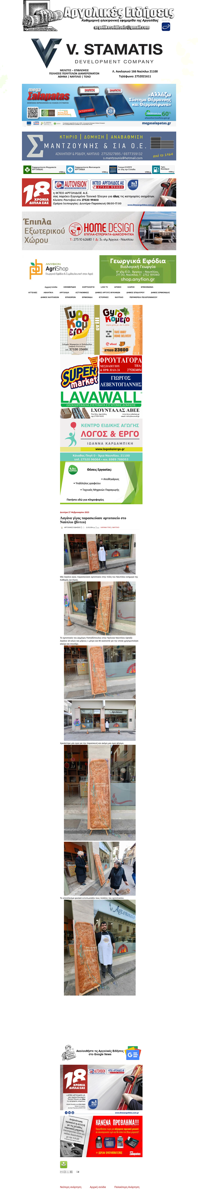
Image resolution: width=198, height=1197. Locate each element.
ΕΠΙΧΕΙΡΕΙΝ (70, 297)
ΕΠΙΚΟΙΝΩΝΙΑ (147, 287)
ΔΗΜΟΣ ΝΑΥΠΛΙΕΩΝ (50, 297)
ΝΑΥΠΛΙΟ (119, 297)
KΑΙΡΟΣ (131, 287)
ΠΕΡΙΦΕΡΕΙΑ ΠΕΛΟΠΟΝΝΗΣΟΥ (143, 297)
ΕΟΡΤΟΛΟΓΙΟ (88, 287)
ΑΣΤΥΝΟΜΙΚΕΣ (82, 292)
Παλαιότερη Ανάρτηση (127, 1187)
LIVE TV (104, 287)
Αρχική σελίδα (98, 1187)
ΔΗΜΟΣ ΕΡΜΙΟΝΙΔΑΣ (160, 292)
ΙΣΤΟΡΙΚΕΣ (104, 297)
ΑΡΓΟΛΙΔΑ (64, 292)
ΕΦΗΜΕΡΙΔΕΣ (70, 287)
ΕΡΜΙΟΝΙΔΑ (87, 297)
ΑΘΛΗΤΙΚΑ (48, 292)
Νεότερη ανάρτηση (70, 1187)
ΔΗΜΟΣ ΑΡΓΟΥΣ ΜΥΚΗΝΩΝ (107, 292)
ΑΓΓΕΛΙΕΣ (32, 292)
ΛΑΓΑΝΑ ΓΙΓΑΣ (106, 527)
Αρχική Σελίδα (51, 287)
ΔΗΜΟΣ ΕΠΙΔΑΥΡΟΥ (135, 292)
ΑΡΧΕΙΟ (117, 287)
